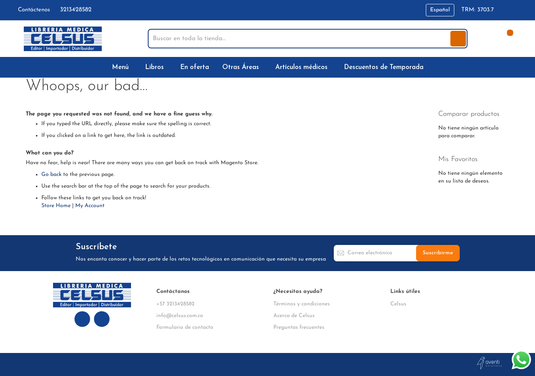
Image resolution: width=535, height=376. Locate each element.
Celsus (398, 304)
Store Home (56, 206)
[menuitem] (121, 67)
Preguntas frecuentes (298, 327)
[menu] (267, 67)
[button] (440, 10)
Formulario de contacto (184, 327)
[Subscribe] (438, 253)
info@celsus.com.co (179, 316)
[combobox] (299, 38)
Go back (51, 174)
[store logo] (63, 39)
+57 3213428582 (175, 304)
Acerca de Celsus (294, 316)
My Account (90, 206)
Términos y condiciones (301, 304)
